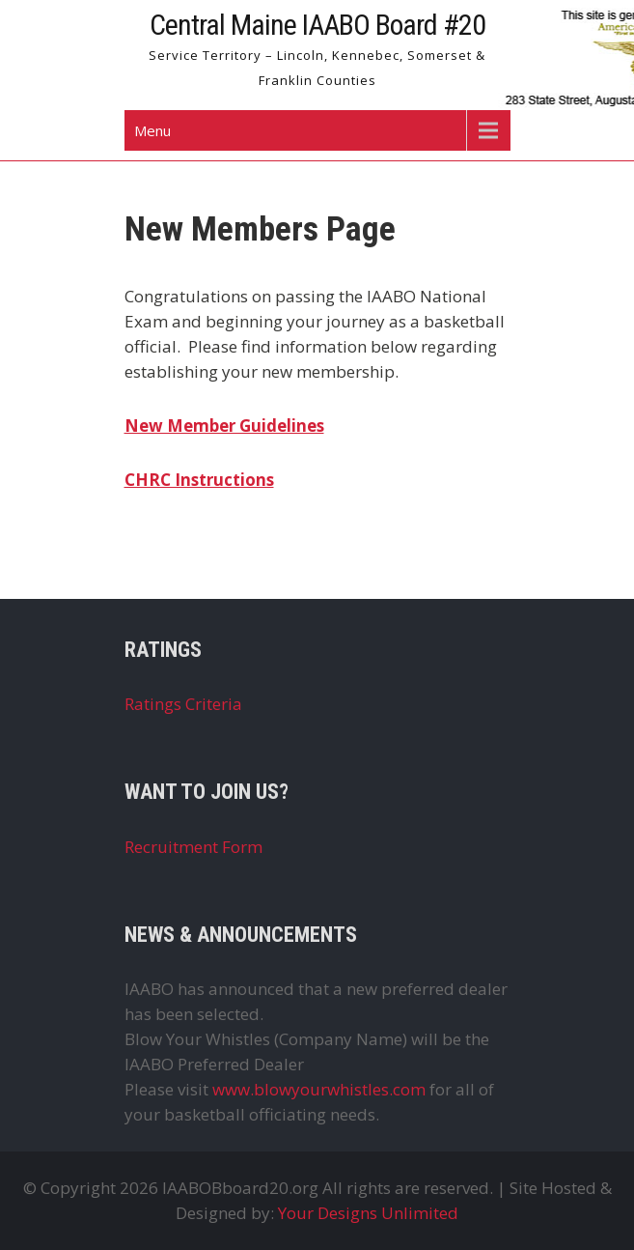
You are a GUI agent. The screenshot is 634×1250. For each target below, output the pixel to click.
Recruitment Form (193, 847)
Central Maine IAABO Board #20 (317, 25)
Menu (152, 130)
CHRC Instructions (199, 480)
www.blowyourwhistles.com (319, 1089)
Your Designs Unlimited (368, 1213)
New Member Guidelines (224, 425)
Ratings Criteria (183, 704)
